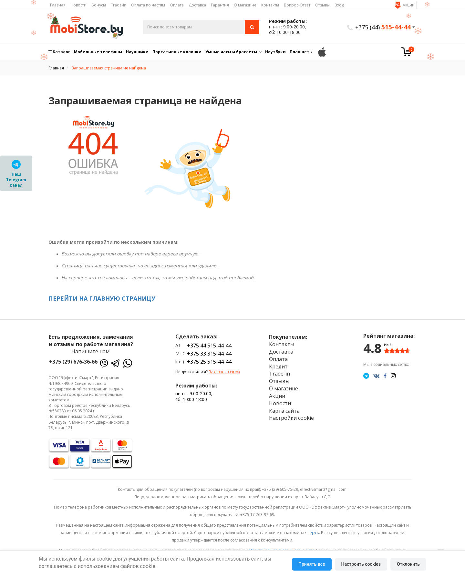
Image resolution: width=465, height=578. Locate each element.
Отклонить (408, 564)
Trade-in (118, 5)
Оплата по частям (148, 5)
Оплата (177, 5)
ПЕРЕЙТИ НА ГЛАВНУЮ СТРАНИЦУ (101, 298)
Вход (339, 5)
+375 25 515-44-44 (209, 361)
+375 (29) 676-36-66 (73, 361)
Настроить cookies (361, 564)
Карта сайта (284, 410)
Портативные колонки (177, 52)
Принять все (311, 564)
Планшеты (301, 52)
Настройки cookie (291, 417)
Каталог (59, 52)
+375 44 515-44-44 (209, 345)
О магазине (245, 5)
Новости (78, 5)
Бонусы (98, 5)
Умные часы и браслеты (231, 52)
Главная (58, 5)
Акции (409, 5)
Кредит (278, 366)
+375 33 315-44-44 (209, 353)
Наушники (137, 52)
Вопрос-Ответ (297, 5)
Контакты (270, 5)
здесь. (314, 532)
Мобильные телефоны (98, 52)
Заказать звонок (224, 372)
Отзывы (322, 5)
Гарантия (220, 5)
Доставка (197, 5)
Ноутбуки (275, 52)
